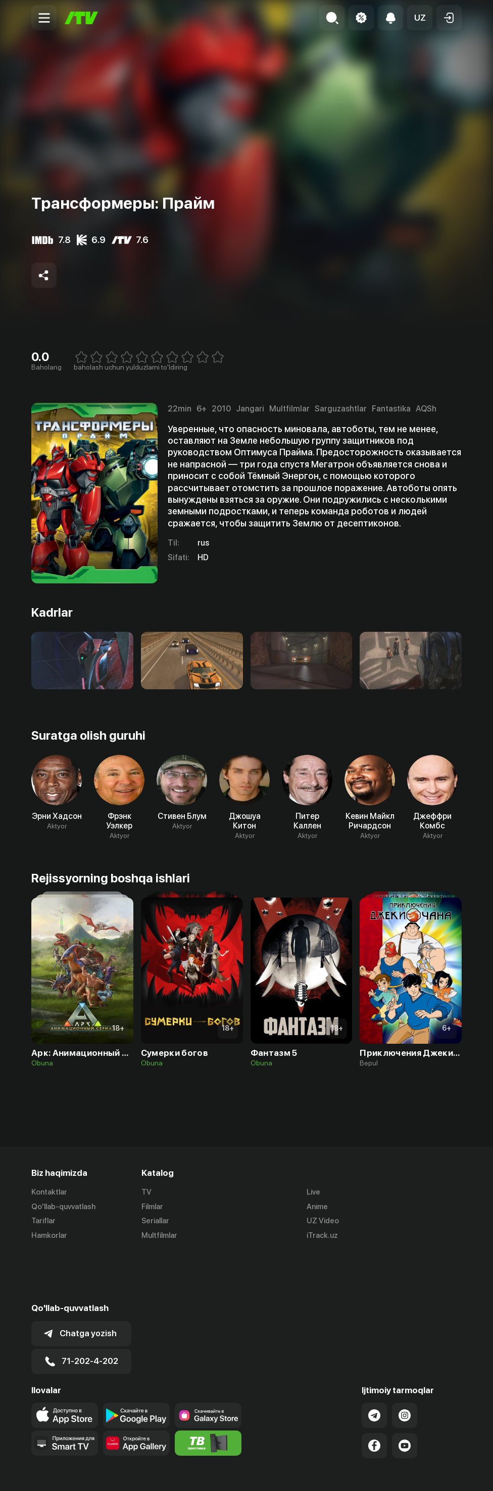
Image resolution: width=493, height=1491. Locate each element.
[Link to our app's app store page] (64, 1365)
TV (146, 1192)
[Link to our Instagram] (404, 1365)
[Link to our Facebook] (374, 1395)
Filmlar (152, 1206)
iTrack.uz (322, 1235)
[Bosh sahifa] (81, 18)
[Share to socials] (44, 275)
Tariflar (43, 1221)
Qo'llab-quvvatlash (63, 1206)
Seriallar (155, 1221)
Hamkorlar (49, 1235)
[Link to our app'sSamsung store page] (208, 1365)
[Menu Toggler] (44, 17)
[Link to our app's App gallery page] (136, 1393)
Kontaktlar (49, 1192)
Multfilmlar (159, 1235)
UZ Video (323, 1221)
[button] (419, 17)
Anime (317, 1206)
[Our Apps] (64, 1393)
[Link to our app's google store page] (136, 1365)
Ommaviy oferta (363, 1472)
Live (313, 1192)
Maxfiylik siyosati (433, 1472)
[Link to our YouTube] (404, 1395)
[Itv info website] (208, 1393)
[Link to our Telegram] (374, 1365)
